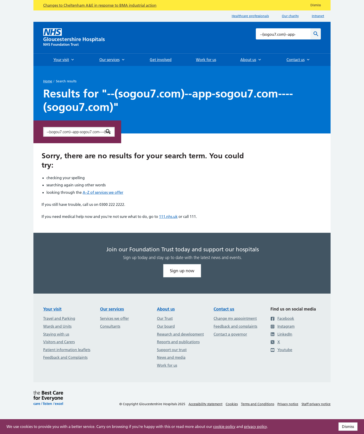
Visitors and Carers (59, 342)
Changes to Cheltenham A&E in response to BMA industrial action (99, 5)
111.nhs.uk (168, 216)
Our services (112, 309)
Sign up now (182, 270)
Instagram (282, 326)
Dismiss (348, 426)
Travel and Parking (59, 318)
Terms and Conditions (257, 404)
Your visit (52, 309)
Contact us (224, 309)
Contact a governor (230, 334)
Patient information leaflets (66, 349)
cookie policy (224, 426)
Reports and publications (178, 342)
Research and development (180, 334)
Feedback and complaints (235, 326)
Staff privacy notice (316, 404)
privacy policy (255, 426)
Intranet (318, 16)
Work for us (167, 365)
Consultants (110, 326)
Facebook (282, 318)
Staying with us (56, 334)
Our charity (290, 16)
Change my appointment (235, 318)
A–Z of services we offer (103, 192)
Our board (166, 326)
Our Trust (165, 318)
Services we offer (114, 318)
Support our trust (172, 349)
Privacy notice (287, 404)
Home (47, 81)
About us (166, 309)
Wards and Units (57, 326)
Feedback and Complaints (65, 357)
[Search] (315, 33)
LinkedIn (281, 334)
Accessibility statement (205, 404)
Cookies (232, 404)
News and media (171, 357)
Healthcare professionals (250, 16)
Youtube (281, 349)
